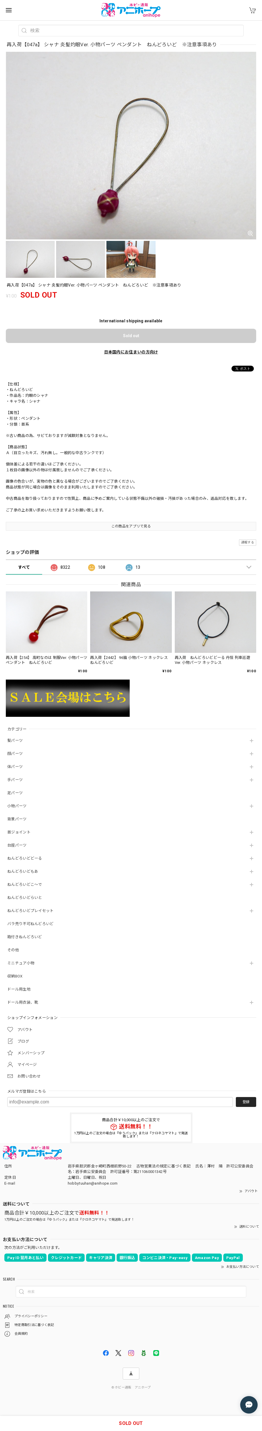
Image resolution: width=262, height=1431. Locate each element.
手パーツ (15, 780)
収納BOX (15, 976)
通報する (247, 542)
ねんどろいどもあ (22, 871)
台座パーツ (17, 845)
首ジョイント (19, 832)
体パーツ (15, 767)
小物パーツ (17, 806)
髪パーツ (15, 740)
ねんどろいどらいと (24, 897)
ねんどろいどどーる (24, 858)
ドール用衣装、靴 (22, 1002)
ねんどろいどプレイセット (30, 911)
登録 (246, 1102)
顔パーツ (15, 753)
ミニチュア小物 (20, 963)
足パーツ (15, 793)
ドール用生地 (19, 989)
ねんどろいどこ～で (24, 884)
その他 (13, 950)
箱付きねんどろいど (24, 937)
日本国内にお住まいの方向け (131, 352)
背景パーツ (17, 819)
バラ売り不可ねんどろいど (30, 924)
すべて (24, 567)
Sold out (131, 335)
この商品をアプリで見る (131, 526)
